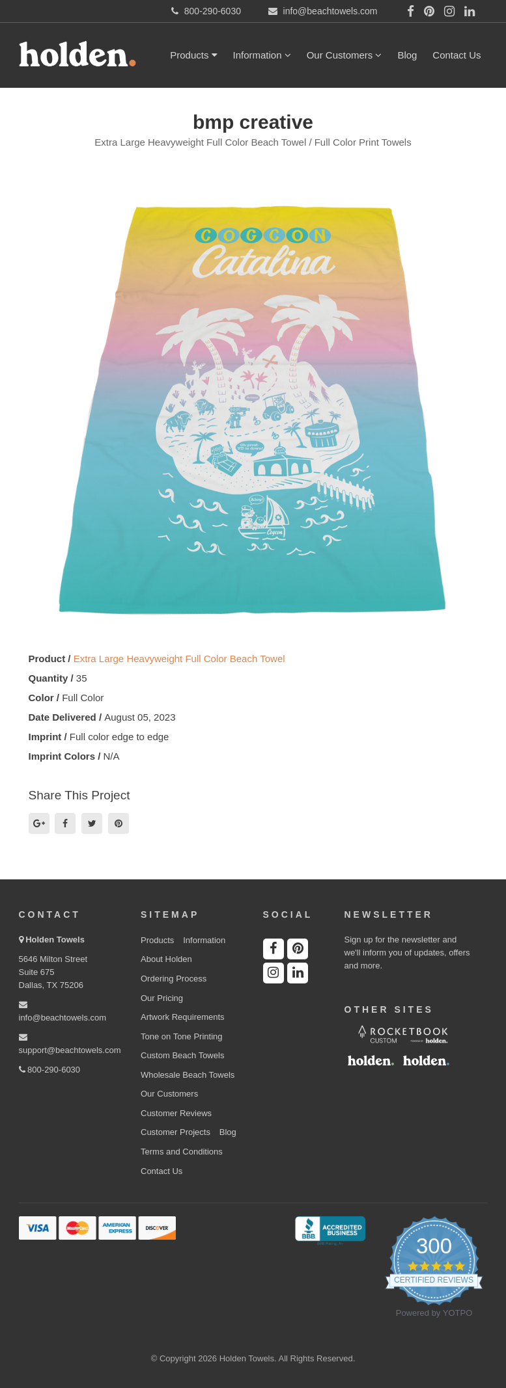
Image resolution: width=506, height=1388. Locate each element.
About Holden (166, 959)
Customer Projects (175, 1132)
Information (262, 54)
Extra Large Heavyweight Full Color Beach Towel (179, 658)
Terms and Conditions (182, 1151)
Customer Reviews (176, 1113)
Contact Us (456, 54)
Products (193, 54)
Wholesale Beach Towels (187, 1075)
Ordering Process (173, 978)
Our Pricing (162, 998)
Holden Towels (55, 939)
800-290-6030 (50, 1069)
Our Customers (344, 54)
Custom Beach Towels (182, 1055)
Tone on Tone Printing (182, 1036)
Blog (407, 54)
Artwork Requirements (183, 1017)
